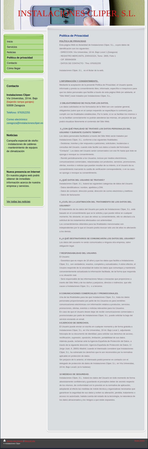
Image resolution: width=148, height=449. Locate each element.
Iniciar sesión (140, 440)
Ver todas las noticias (18, 201)
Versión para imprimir (13, 441)
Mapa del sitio (29, 441)
